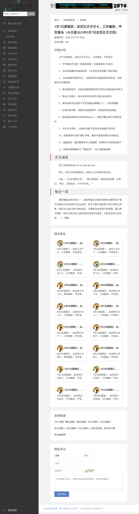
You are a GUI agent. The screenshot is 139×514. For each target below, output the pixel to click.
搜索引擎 (12, 115)
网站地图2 (82, 422)
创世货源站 (96, 428)
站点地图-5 (84, 428)
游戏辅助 (12, 76)
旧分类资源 (13, 93)
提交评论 (62, 496)
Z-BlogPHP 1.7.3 (97, 510)
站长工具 (12, 99)
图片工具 (12, 121)
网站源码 (12, 48)
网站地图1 (70, 422)
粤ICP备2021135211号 (68, 510)
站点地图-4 (72, 428)
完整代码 (12, 59)
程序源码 (12, 42)
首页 (56, 20)
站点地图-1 (93, 422)
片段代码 (12, 53)
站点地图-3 (59, 428)
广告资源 (12, 127)
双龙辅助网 (60, 435)
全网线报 (12, 31)
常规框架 (12, 104)
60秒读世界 (13, 82)
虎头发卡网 (109, 428)
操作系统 (12, 65)
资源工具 (12, 70)
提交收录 (10, 510)
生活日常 (10, 36)
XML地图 (59, 422)
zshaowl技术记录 (50, 510)
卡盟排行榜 (13, 87)
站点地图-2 (105, 422)
